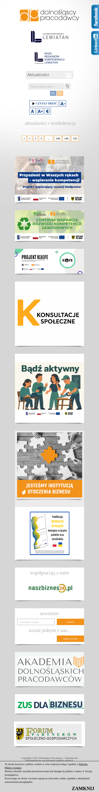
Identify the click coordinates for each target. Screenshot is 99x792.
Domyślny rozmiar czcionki (32, 111)
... (49, 138)
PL (53, 93)
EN (60, 93)
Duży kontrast (48, 111)
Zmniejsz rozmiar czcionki (63, 103)
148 (58, 138)
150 (75, 138)
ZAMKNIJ (83, 788)
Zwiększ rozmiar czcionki (40, 111)
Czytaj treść (44, 103)
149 (66, 138)
